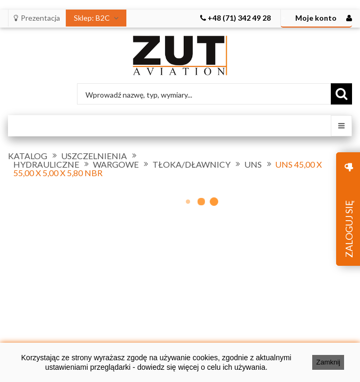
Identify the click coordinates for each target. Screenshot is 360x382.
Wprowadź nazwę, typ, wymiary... (138, 94)
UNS (253, 164)
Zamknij (328, 362)
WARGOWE (116, 164)
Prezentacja (37, 17)
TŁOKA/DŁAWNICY (191, 164)
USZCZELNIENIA (94, 156)
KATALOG (27, 156)
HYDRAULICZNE (46, 164)
